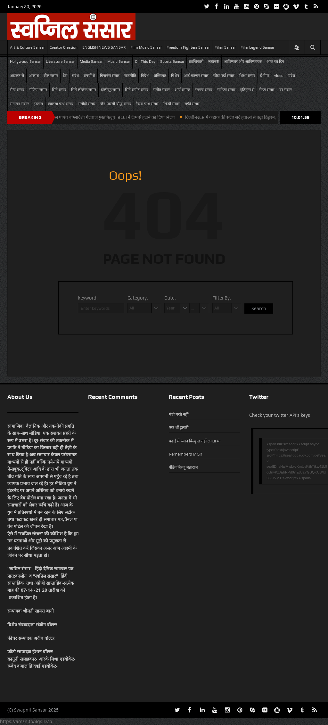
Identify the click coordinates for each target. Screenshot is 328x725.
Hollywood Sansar (25, 61)
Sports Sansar (172, 61)
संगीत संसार (161, 89)
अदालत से (17, 75)
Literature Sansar (60, 61)
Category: (137, 298)
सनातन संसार (19, 104)
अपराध (34, 75)
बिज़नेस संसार (109, 75)
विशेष (175, 75)
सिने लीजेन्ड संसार (83, 89)
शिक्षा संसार (247, 75)
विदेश (145, 75)
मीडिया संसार (38, 89)
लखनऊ (213, 61)
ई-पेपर (264, 75)
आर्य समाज (182, 89)
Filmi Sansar (225, 47)
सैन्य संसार (17, 89)
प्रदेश (75, 75)
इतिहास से (247, 89)
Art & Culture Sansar (27, 47)
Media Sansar (91, 61)
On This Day (145, 61)
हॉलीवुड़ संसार (110, 89)
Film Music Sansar (146, 47)
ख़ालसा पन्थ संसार (60, 104)
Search (258, 308)
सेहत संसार (267, 89)
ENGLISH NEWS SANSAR (104, 47)
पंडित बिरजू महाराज (183, 467)
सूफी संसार (192, 104)
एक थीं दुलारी (178, 427)
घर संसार (285, 89)
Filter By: (221, 298)
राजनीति (130, 75)
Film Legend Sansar (257, 47)
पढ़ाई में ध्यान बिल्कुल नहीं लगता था (194, 441)
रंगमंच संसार (203, 89)
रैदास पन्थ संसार (147, 104)
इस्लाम (38, 104)
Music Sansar (118, 61)
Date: (170, 298)
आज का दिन (275, 61)
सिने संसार (59, 89)
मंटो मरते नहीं (178, 414)
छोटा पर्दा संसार (223, 75)
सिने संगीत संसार (136, 89)
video (278, 75)
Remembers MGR (185, 454)
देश (65, 75)
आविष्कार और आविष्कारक (243, 61)
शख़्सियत (159, 75)
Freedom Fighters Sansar (188, 47)
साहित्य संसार (226, 89)
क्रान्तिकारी (196, 61)
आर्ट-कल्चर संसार (196, 75)
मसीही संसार (86, 104)
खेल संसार (51, 75)
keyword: (88, 298)
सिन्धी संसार (171, 104)
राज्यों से (89, 75)
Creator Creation (64, 47)
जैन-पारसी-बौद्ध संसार (115, 104)
